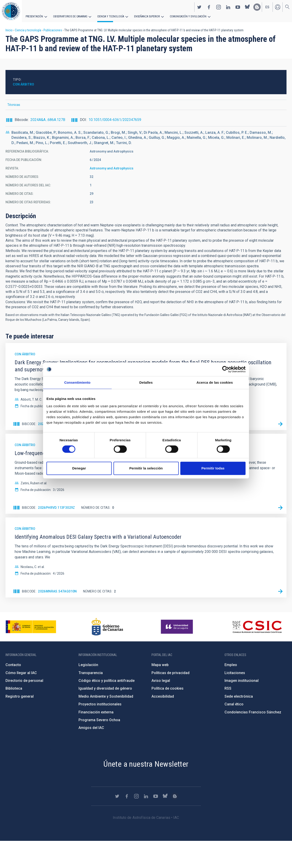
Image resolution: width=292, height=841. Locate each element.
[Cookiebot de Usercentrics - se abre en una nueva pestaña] (225, 369)
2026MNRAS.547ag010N (57, 591)
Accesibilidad (162, 696)
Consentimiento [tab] (77, 382)
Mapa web (160, 665)
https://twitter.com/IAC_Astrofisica (199, 7)
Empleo (230, 665)
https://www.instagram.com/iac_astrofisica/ (218, 7)
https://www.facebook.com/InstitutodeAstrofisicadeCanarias (209, 7)
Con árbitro (23, 84)
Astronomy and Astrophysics (111, 168)
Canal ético (233, 704)
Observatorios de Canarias (70, 16)
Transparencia (90, 673)
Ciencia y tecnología (110, 16)
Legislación (88, 665)
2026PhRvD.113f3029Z (56, 507)
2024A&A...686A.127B (47, 120)
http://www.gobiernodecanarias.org (107, 627)
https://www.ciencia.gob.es (30, 626)
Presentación (34, 16)
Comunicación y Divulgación (188, 16)
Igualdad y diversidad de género (105, 688)
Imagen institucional (241, 680)
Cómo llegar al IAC (21, 673)
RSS (227, 688)
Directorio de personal (24, 680)
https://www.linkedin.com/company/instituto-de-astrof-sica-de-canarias (228, 7)
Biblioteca (13, 688)
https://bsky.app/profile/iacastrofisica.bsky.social (247, 7)
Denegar (79, 468)
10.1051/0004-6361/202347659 (115, 120)
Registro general (19, 696)
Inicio (9, 30)
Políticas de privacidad (170, 673)
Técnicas (13, 105)
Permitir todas (212, 468)
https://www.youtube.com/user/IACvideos (238, 7)
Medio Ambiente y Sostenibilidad (105, 696)
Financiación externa (96, 712)
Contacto (13, 665)
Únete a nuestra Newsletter (145, 764)
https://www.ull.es (177, 627)
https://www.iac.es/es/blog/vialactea (257, 7)
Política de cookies (167, 688)
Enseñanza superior (147, 16)
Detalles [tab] (146, 382)
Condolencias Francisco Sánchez (252, 712)
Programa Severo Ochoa (99, 720)
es (267, 7)
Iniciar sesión (277, 7)
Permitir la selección (146, 468)
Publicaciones (52, 30)
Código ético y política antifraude (106, 680)
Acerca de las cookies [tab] (215, 382)
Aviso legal (160, 680)
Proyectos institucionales (100, 704)
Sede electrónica (238, 696)
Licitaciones (234, 673)
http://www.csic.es (257, 626)
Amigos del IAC (91, 728)
